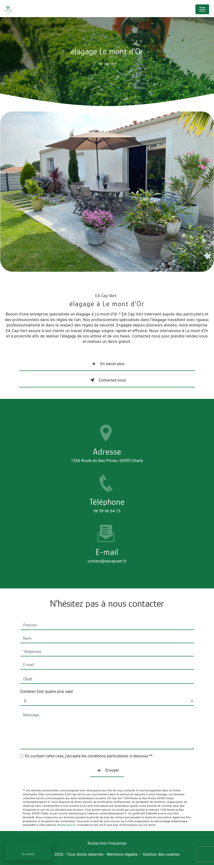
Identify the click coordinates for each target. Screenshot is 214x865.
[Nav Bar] (202, 9)
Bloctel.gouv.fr (66, 809)
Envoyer (112, 754)
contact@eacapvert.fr (106, 545)
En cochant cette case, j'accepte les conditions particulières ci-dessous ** (89, 740)
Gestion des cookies (161, 854)
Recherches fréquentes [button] (107, 843)
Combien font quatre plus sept (46, 675)
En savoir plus (107, 364)
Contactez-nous (107, 380)
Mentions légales (122, 854)
